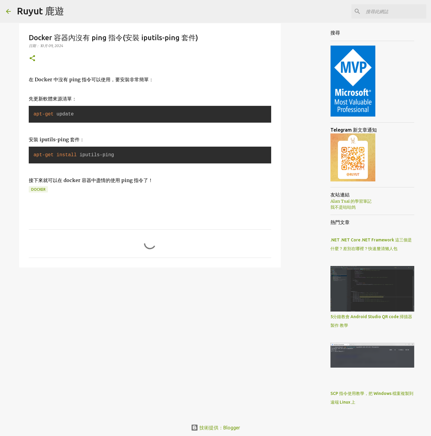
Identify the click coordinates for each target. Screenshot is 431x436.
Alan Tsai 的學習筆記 (350, 201)
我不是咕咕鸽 (343, 207)
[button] (32, 59)
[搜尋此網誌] (394, 11)
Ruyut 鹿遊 (40, 10)
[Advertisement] (150, 318)
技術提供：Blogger (215, 427)
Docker (38, 189)
